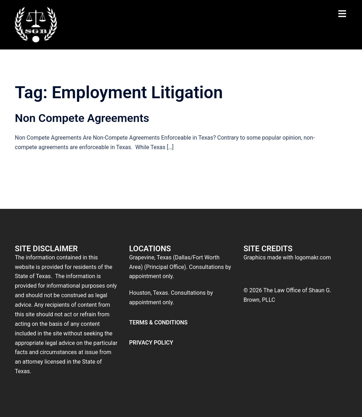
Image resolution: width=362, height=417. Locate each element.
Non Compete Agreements (82, 118)
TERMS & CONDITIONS (158, 322)
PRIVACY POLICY (151, 342)
